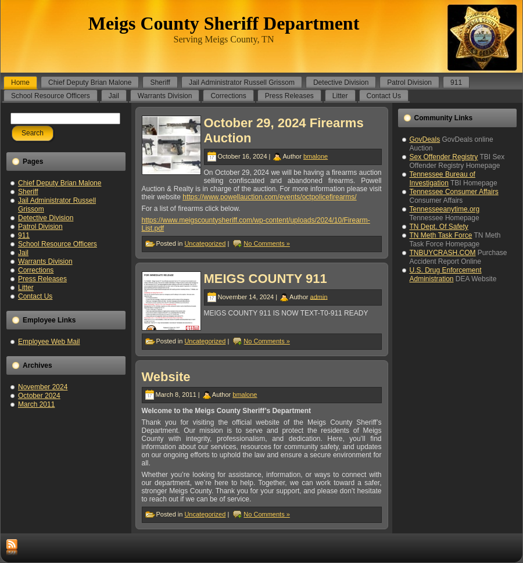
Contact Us (35, 296)
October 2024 (39, 396)
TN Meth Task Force (441, 235)
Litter (26, 288)
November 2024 (42, 387)
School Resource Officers (57, 244)
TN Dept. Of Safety (439, 227)
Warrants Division (45, 261)
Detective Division (45, 218)
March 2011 (36, 404)
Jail (23, 253)
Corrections (35, 270)
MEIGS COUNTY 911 (265, 278)
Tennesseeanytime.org (445, 209)
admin (319, 296)
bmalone (315, 156)
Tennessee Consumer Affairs (454, 192)
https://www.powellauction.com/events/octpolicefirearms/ (269, 197)
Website (166, 377)
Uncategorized (204, 243)
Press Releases (42, 279)
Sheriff (28, 192)
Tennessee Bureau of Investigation (442, 178)
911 (24, 235)
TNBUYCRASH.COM (443, 253)
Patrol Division (40, 227)
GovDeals (425, 139)
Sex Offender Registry (444, 157)
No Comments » (266, 243)
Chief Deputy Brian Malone (59, 183)
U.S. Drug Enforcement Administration (446, 274)
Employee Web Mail (49, 342)
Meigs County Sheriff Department (224, 23)
